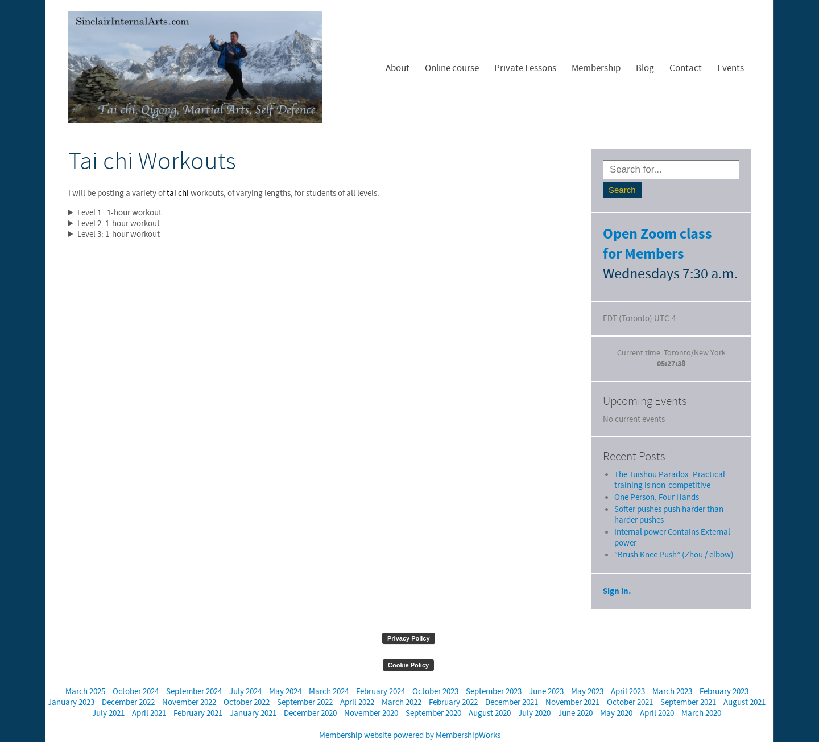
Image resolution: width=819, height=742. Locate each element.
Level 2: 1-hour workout (118, 223)
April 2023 (628, 670)
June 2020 (575, 691)
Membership (596, 68)
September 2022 (305, 680)
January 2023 (71, 680)
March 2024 (329, 670)
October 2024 (136, 670)
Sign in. (617, 570)
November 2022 (189, 680)
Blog (645, 68)
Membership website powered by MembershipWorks (409, 713)
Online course (452, 68)
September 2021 (688, 680)
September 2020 (433, 691)
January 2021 (253, 691)
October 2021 (630, 680)
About (398, 68)
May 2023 (587, 670)
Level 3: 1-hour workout (118, 234)
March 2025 (85, 670)
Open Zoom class (657, 234)
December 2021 (511, 680)
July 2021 (108, 691)
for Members (643, 254)
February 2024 (380, 670)
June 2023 (546, 670)
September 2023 (494, 670)
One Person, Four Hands (656, 475)
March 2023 (672, 670)
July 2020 (534, 691)
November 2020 (371, 691)
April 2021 (149, 691)
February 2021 (197, 691)
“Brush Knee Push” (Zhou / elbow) (674, 533)
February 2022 (453, 680)
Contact (685, 68)
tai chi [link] (178, 193)
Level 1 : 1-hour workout (119, 212)
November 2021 (572, 680)
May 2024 (285, 670)
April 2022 (357, 680)
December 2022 (128, 680)
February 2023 (724, 670)
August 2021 (744, 680)
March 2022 (401, 680)
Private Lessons (525, 68)
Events (730, 68)
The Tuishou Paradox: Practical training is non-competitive (669, 458)
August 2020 (490, 691)
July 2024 (245, 670)
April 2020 (657, 691)
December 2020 (310, 691)
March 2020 (701, 691)
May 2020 (616, 691)
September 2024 (194, 670)
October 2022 (247, 680)
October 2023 (435, 670)
